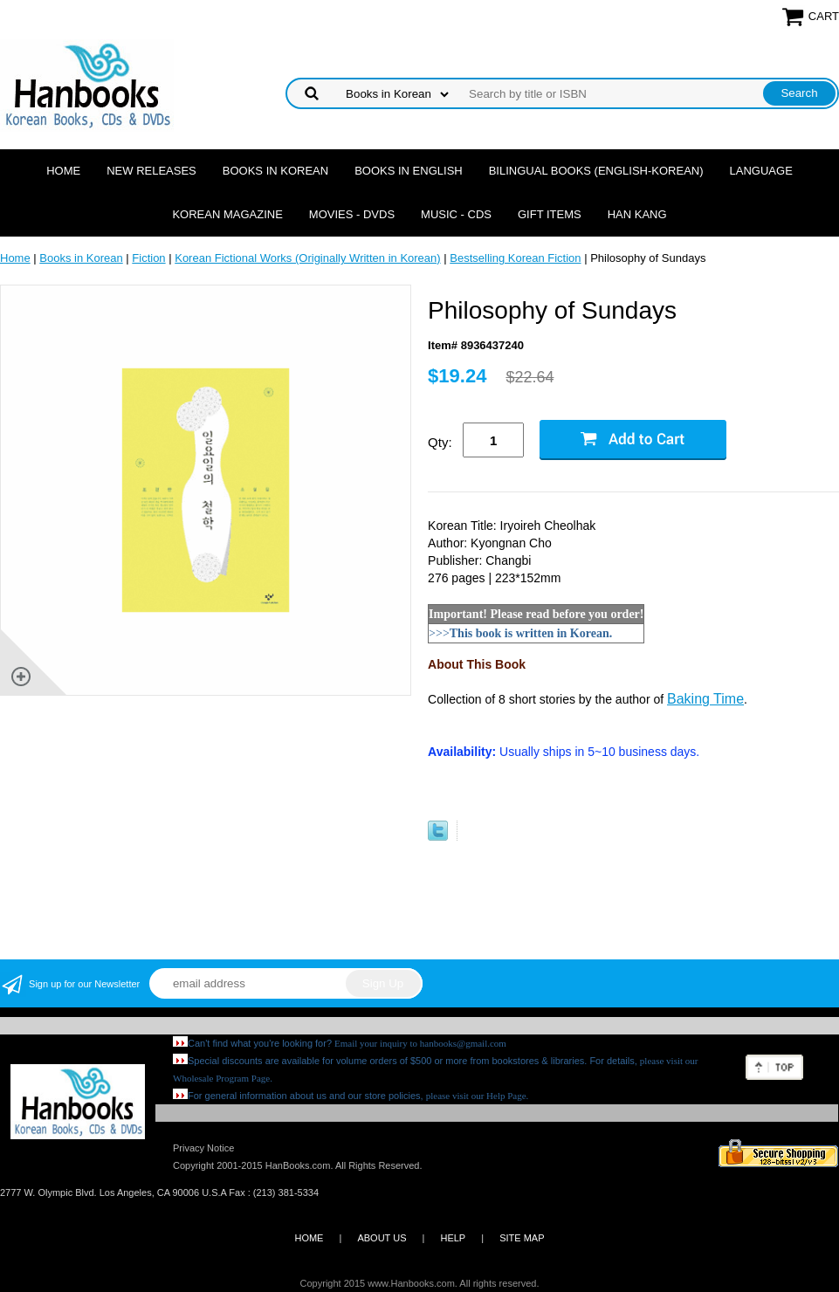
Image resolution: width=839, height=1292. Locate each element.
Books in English (408, 170)
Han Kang (637, 214)
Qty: (440, 442)
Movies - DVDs (352, 214)
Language (761, 170)
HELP (452, 1238)
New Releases (151, 170)
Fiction (148, 258)
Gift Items (549, 214)
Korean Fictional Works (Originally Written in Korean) (307, 258)
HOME (308, 1238)
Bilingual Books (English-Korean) (596, 170)
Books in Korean (275, 170)
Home (63, 170)
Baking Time (705, 698)
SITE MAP (521, 1238)
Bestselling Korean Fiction (515, 258)
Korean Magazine (227, 214)
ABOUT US (381, 1238)
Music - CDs (456, 214)
